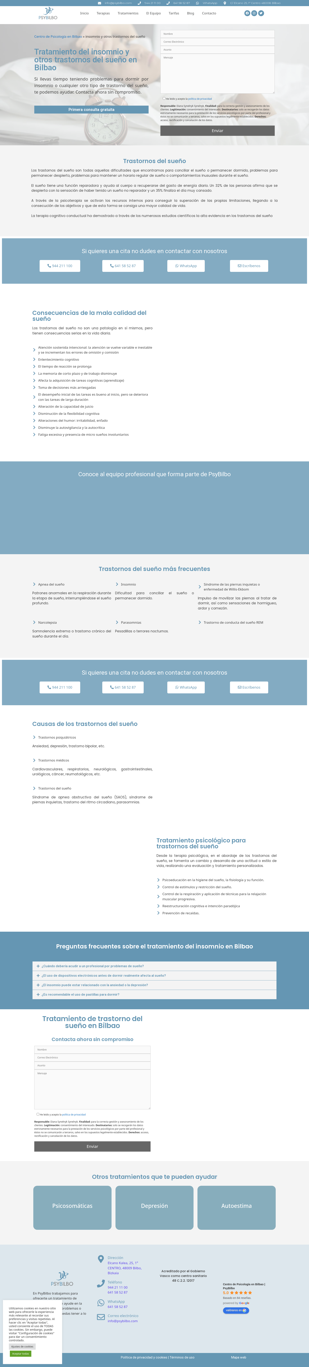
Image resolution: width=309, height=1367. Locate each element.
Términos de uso (182, 1357)
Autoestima (237, 1205)
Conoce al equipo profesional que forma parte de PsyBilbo (154, 474)
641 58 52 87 (118, 1292)
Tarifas (174, 13)
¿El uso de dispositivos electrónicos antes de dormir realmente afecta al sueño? (104, 975)
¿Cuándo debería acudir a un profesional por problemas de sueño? (93, 966)
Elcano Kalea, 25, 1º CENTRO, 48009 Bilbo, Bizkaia (125, 1268)
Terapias (103, 13)
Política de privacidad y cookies (144, 1357)
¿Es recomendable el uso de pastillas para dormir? (80, 994)
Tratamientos (128, 13)
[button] (154, 966)
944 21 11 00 (118, 1287)
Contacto (209, 13)
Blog (190, 13)
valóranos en (236, 1310)
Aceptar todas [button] (20, 1353)
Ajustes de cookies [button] (22, 1346)
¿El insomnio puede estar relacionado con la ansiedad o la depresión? (95, 985)
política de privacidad (200, 98)
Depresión (154, 1205)
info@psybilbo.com (123, 1321)
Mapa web (238, 1357)
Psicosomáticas (72, 1205)
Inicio (84, 13)
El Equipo (153, 13)
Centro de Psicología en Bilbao (58, 36)
